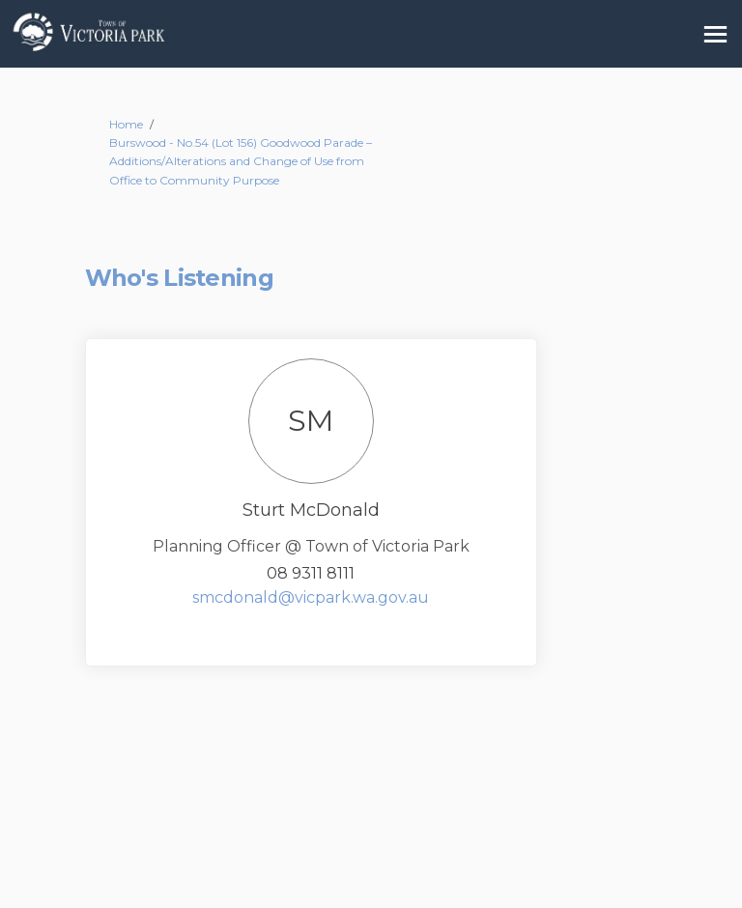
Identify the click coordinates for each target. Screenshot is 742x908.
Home (126, 124)
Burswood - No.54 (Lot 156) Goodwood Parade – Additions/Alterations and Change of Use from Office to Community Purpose (240, 160)
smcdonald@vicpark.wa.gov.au (310, 597)
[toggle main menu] (715, 34)
